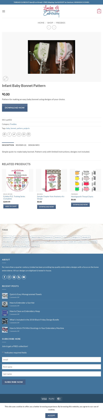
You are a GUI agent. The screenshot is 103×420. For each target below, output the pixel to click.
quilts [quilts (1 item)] (16, 246)
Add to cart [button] (11, 206)
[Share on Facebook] (9, 134)
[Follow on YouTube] (24, 277)
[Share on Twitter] (14, 134)
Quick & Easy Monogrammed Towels (26, 294)
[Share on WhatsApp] (4, 134)
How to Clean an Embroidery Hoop (25, 311)
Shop (50, 22)
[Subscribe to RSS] (19, 277)
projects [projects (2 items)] (92, 242)
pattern (20, 128)
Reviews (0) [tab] (21, 145)
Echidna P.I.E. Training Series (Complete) (14, 197)
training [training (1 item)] (35, 246)
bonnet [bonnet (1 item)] (49, 237)
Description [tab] (8, 145)
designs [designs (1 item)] (76, 237)
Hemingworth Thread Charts (82, 196)
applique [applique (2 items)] (7, 237)
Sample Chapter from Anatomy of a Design (50, 197)
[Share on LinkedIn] (28, 134)
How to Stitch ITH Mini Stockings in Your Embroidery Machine (37, 328)
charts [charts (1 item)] (66, 237)
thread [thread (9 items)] (24, 246)
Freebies (60, 22)
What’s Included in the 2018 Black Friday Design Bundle (34, 319)
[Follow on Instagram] (9, 277)
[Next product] (49, 27)
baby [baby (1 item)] (16, 237)
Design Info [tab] (34, 145)
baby (8, 128)
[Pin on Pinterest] (24, 134)
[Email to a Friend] (19, 134)
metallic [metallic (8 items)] (72, 242)
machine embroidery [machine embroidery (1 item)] (33, 242)
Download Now (15, 107)
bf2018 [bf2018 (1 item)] (25, 237)
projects (26, 128)
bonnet (13, 128)
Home (41, 22)
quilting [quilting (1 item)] (6, 246)
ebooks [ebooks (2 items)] (86, 237)
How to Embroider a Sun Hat (22, 302)
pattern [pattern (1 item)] (82, 242)
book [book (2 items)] (58, 237)
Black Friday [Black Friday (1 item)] (37, 237)
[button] (3, 11)
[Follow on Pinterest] (14, 277)
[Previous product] (54, 27)
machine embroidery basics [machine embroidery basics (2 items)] (55, 242)
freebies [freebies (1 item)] (19, 242)
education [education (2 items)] (7, 242)
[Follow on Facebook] (4, 277)
